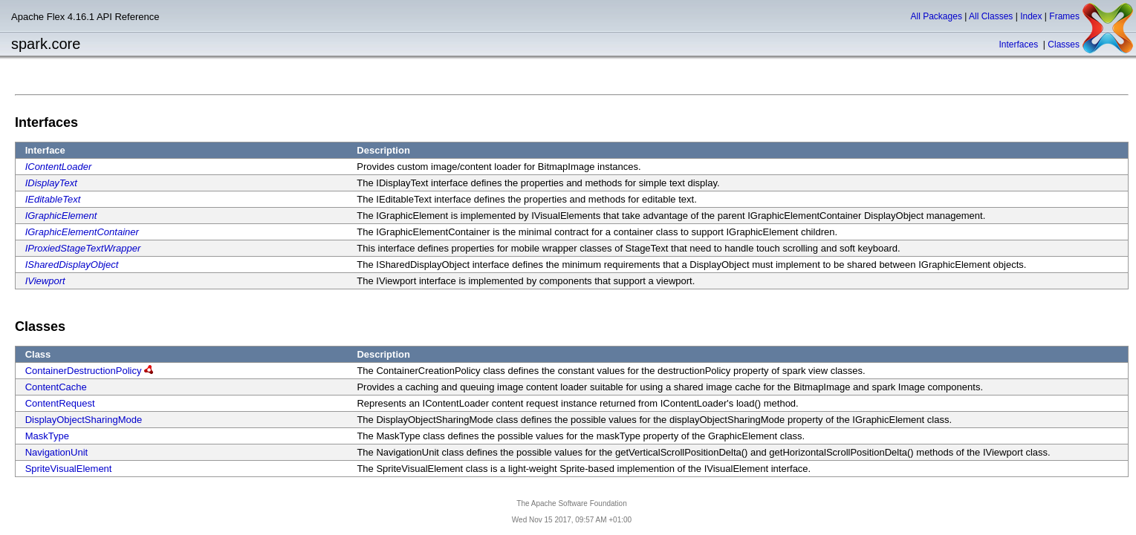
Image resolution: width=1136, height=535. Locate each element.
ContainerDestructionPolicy (83, 370)
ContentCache (56, 387)
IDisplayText (51, 182)
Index (1031, 16)
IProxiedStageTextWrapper (83, 248)
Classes (1064, 44)
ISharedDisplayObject (72, 264)
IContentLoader (58, 166)
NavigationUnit (56, 452)
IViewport (45, 280)
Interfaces (1019, 44)
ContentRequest (60, 403)
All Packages (936, 16)
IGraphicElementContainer (82, 231)
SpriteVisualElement (68, 468)
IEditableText (53, 199)
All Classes (991, 16)
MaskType (47, 436)
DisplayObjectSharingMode (84, 419)
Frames (1064, 16)
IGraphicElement (61, 215)
